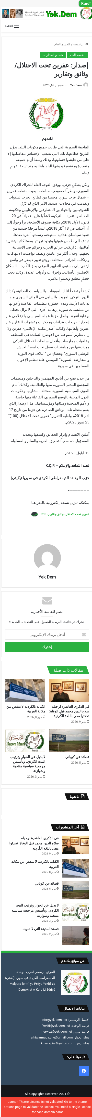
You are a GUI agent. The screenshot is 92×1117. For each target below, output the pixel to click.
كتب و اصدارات (51, 55)
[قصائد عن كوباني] (68, 740)
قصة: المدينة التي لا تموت (39, 929)
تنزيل (33, 514)
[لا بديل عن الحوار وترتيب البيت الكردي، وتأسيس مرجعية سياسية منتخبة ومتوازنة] (24, 740)
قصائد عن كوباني (76, 757)
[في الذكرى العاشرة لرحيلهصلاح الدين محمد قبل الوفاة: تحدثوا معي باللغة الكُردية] (68, 690)
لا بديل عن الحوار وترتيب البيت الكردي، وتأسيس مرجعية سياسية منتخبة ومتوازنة (34, 910)
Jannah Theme (17, 1102)
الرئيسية (79, 44)
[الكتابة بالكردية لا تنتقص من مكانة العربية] (24, 690)
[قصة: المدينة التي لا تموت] (74, 935)
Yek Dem (74, 85)
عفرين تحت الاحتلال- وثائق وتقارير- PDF (63, 514)
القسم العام (61, 44)
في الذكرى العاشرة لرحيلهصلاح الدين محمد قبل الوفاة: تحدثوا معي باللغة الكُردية (68, 711)
